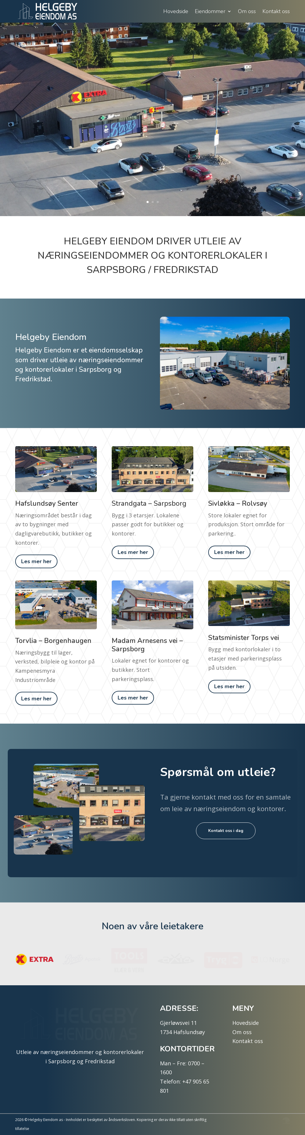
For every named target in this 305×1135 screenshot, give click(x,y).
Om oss (247, 11)
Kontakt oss (276, 11)
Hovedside (175, 11)
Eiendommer (210, 11)
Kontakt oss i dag (225, 830)
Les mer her (36, 561)
